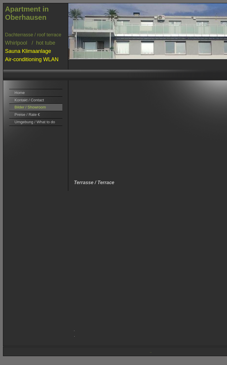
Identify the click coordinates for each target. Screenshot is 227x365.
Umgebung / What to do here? (34, 123)
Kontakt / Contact (29, 100)
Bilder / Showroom (30, 107)
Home (19, 92)
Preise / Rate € (27, 114)
